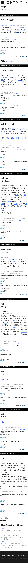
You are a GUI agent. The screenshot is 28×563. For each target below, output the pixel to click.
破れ (9, 61)
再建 (18, 30)
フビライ (24, 332)
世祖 (12, 133)
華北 (25, 195)
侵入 (21, 206)
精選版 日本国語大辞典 (4, 65)
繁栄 (2, 204)
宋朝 (19, 80)
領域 (6, 197)
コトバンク (14, 2)
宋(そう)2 (5, 379)
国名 (6, 25)
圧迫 (5, 323)
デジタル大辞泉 (3, 15)
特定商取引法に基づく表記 (12, 555)
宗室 (9, 77)
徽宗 (2, 80)
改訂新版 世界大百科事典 (5, 173)
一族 (8, 318)
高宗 (20, 27)
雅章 (6, 61)
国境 (13, 327)
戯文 (9, 138)
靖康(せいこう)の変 (7, 259)
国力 (9, 206)
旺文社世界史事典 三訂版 (4, 299)
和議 (16, 195)
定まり (12, 197)
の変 (12, 25)
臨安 (8, 30)
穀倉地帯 (8, 201)
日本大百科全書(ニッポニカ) (5, 409)
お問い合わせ (23, 555)
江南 (25, 27)
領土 (15, 199)
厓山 (12, 61)
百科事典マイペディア (4, 119)
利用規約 (3, 555)
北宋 (5, 77)
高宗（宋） (19, 138)
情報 (15, 39)
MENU (2, 2)
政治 (15, 204)
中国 (2, 25)
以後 (13, 320)
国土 (22, 327)
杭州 (2, 82)
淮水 (19, 82)
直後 (3, 131)
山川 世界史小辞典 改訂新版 (5, 244)
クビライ (5, 266)
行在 (10, 82)
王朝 (23, 30)
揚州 (13, 261)
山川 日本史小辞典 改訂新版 (5, 366)
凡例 (18, 39)
